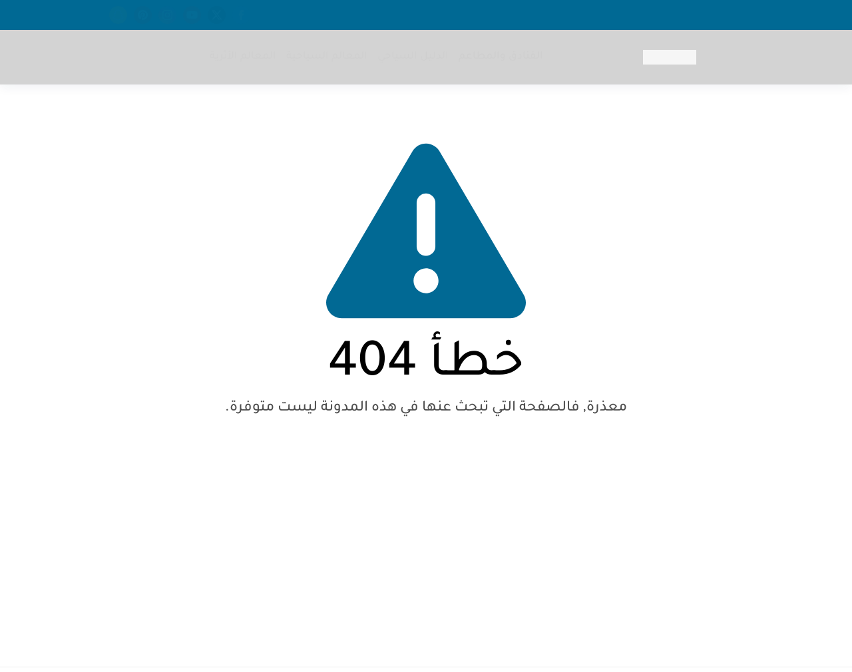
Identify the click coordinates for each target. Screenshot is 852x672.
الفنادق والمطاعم (501, 57)
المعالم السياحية (326, 57)
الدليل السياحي (413, 57)
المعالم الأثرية (243, 57)
